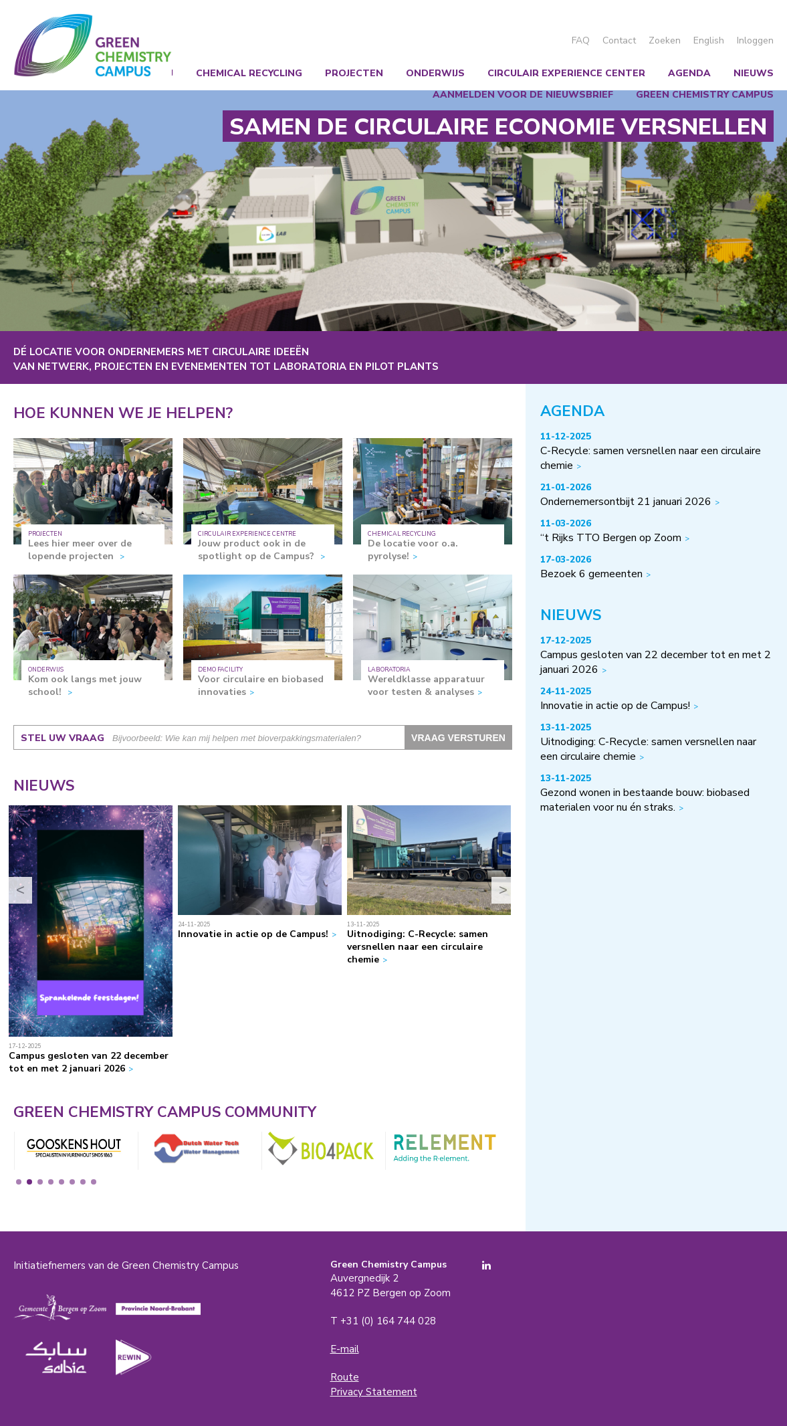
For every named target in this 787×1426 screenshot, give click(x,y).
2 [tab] (29, 1182)
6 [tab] (72, 1182)
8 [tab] (93, 1182)
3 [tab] (40, 1182)
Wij (164, 73)
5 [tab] (61, 1182)
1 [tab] (18, 1182)
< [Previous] (20, 890)
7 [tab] (83, 1182)
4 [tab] (50, 1182)
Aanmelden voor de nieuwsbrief (523, 94)
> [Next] (503, 890)
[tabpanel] (73, 1151)
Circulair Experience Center (566, 73)
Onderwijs (435, 73)
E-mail (344, 1349)
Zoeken (665, 40)
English (708, 40)
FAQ (581, 40)
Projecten (354, 73)
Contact (619, 40)
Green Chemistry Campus (92, 45)
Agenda (689, 73)
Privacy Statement (373, 1392)
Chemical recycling (249, 73)
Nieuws (754, 73)
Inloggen (755, 40)
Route (344, 1377)
